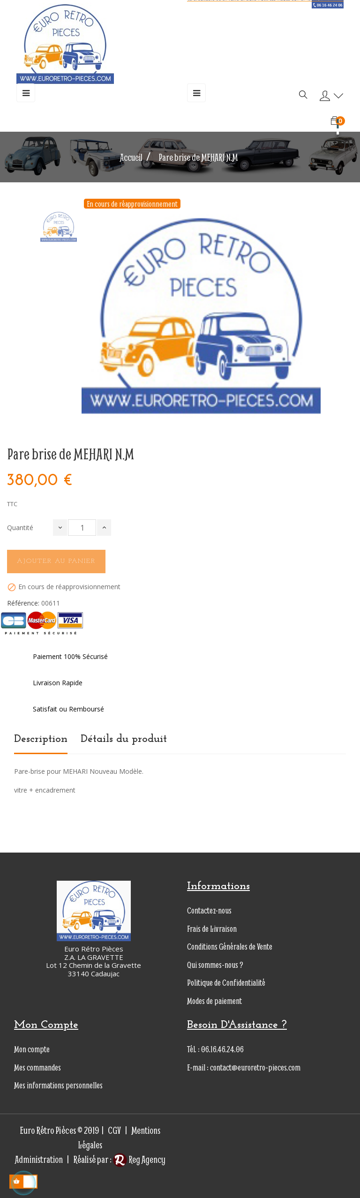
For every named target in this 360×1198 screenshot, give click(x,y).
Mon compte (32, 1049)
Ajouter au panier (56, 561)
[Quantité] (82, 527)
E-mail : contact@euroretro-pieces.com (243, 1067)
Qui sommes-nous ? (215, 964)
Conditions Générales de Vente (229, 946)
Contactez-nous (209, 910)
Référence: (23, 603)
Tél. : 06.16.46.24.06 (215, 1049)
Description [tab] (41, 739)
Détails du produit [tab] (124, 739)
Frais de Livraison (212, 928)
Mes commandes (37, 1067)
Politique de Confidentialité (226, 982)
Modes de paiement (214, 1001)
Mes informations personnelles (58, 1085)
